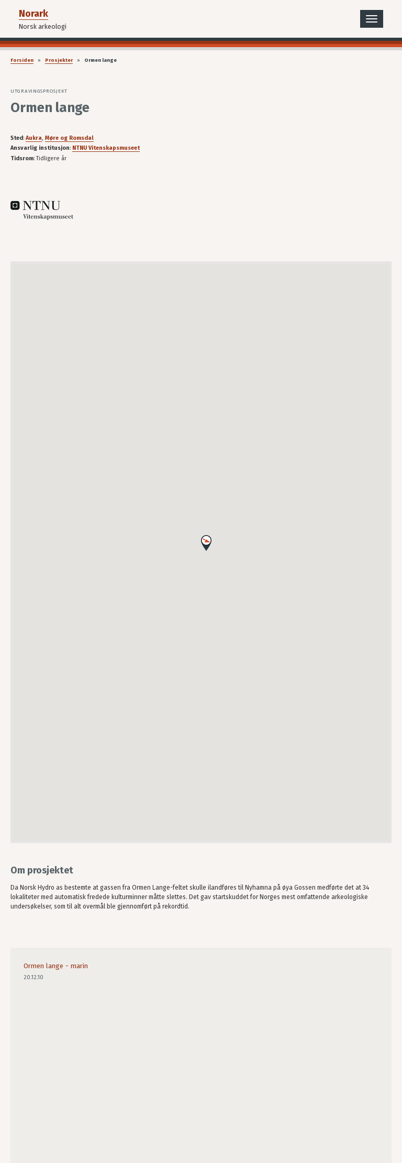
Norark (33, 13)
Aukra (34, 138)
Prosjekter (59, 60)
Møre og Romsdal (69, 138)
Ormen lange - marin (56, 966)
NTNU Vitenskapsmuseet (106, 148)
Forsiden (22, 60)
